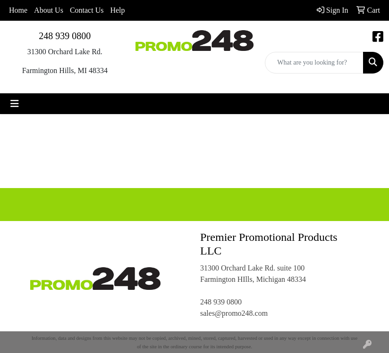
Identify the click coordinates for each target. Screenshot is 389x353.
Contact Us (87, 10)
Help (117, 10)
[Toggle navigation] (15, 103)
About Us (48, 10)
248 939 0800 (65, 36)
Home (18, 10)
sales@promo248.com (234, 313)
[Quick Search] (314, 63)
